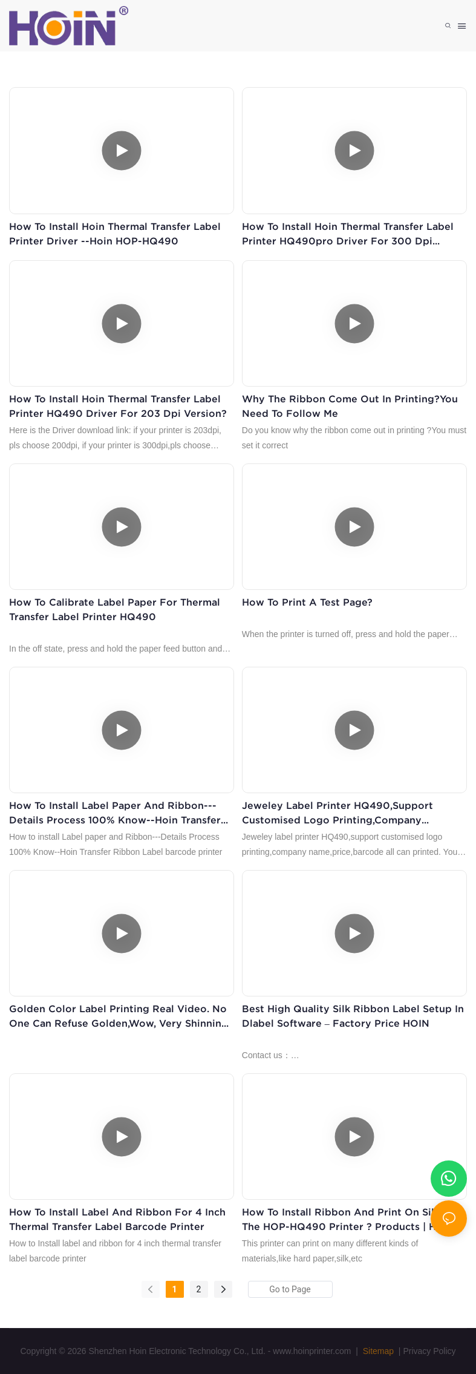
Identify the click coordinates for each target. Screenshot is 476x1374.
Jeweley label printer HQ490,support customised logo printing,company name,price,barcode (337, 813)
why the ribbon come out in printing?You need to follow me (350, 406)
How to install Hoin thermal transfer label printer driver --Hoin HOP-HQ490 (115, 233)
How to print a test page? (307, 602)
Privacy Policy (429, 1351)
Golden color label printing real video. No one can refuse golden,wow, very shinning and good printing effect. (118, 1016)
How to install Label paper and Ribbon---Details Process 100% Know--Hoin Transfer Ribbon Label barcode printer (115, 813)
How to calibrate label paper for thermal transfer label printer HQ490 (114, 609)
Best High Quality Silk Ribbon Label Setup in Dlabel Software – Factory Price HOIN (353, 1016)
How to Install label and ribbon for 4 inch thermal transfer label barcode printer (117, 1219)
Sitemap (377, 1351)
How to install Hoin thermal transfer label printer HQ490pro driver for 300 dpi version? (348, 234)
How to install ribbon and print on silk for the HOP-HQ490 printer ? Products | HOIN (351, 1219)
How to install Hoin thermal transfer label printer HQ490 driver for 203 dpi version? (118, 406)
